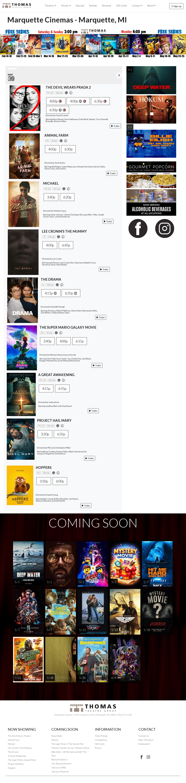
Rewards (106, 5)
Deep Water (57, 736)
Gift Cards (121, 5)
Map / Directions (146, 740)
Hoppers (12, 768)
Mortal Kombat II (59, 759)
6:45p (68, 245)
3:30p (45, 434)
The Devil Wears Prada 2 (19, 736)
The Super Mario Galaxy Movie (22, 760)
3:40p (51, 197)
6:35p (73, 293)
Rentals (93, 5)
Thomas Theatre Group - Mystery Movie (70, 748)
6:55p (64, 388)
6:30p (104, 101)
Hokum (54, 740)
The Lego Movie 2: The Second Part (67, 744)
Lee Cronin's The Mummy (20, 748)
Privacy (98, 748)
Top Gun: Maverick (60, 771)
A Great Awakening (17, 756)
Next (119, 75)
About (150, 5)
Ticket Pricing (101, 736)
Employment (144, 744)
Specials (80, 5)
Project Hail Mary (16, 764)
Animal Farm (13, 740)
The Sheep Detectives (61, 763)
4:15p (52, 293)
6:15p (83, 341)
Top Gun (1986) (58, 767)
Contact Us (143, 736)
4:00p (56, 101)
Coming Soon (101, 740)
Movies (65, 5)
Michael (11, 744)
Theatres (49, 5)
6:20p (69, 197)
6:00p (61, 481)
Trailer (115, 126)
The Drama (13, 752)
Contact (136, 5)
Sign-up (176, 6)
